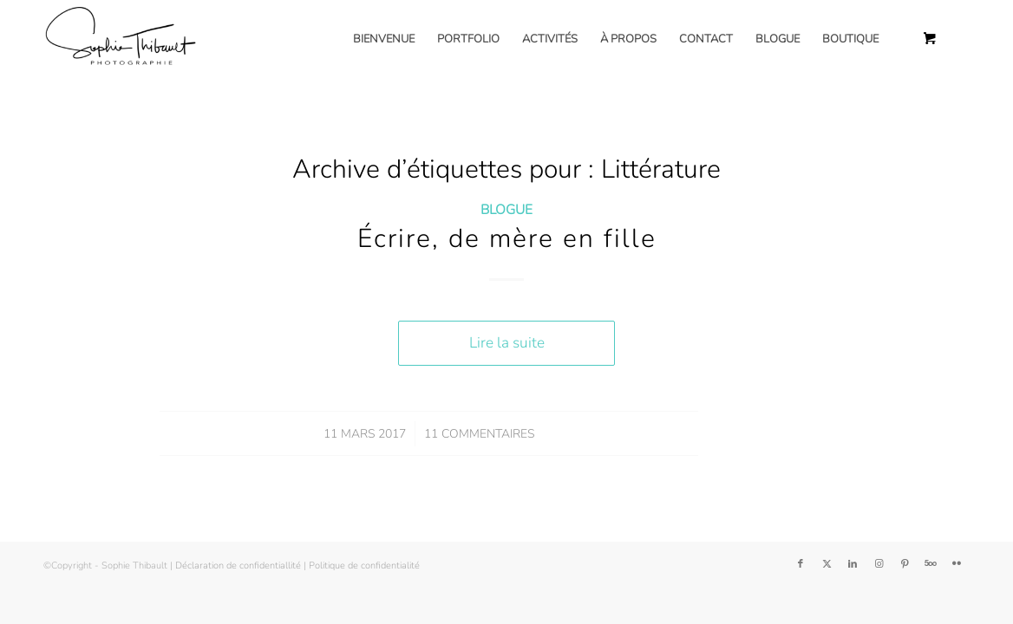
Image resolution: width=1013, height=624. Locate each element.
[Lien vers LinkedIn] (853, 564)
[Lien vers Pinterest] (905, 564)
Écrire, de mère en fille (507, 239)
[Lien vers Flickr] (957, 564)
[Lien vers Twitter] (827, 564)
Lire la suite (507, 343)
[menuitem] (384, 39)
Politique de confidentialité (364, 565)
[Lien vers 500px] (931, 564)
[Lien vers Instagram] (879, 564)
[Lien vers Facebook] (801, 564)
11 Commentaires (479, 434)
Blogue (506, 209)
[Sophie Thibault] (119, 39)
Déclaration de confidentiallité (238, 565)
